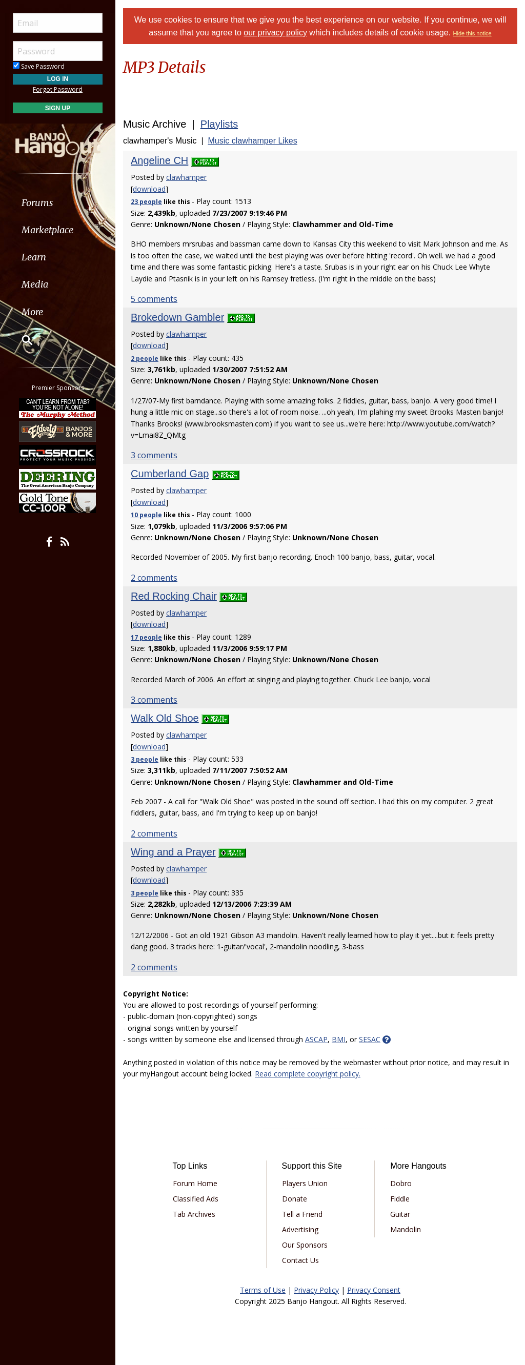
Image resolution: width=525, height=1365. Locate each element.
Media (35, 284)
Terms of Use (263, 1290)
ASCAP (316, 1039)
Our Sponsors (305, 1245)
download (149, 189)
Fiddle (400, 1199)
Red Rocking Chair (174, 596)
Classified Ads (195, 1199)
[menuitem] (57, 202)
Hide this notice (472, 33)
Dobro (401, 1183)
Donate (294, 1199)
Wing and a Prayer (173, 852)
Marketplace (47, 230)
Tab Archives (194, 1214)
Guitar (400, 1214)
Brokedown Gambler (177, 317)
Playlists (219, 124)
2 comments (154, 577)
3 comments (154, 455)
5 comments (154, 298)
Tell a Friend (302, 1214)
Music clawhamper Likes (252, 140)
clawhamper (186, 177)
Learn (34, 257)
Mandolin (405, 1229)
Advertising (300, 1229)
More (32, 312)
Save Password (39, 66)
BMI (339, 1039)
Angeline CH (159, 160)
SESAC (369, 1039)
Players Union (305, 1183)
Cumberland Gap (170, 473)
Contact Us (300, 1260)
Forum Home (195, 1183)
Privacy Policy (316, 1290)
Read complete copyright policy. (307, 1073)
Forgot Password (58, 89)
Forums (37, 203)
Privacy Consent (373, 1290)
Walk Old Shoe (165, 718)
